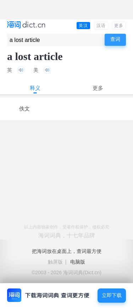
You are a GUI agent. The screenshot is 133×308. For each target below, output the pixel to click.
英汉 (83, 25)
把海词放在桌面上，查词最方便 (66, 251)
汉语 (101, 25)
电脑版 (77, 262)
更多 (118, 25)
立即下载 (112, 295)
